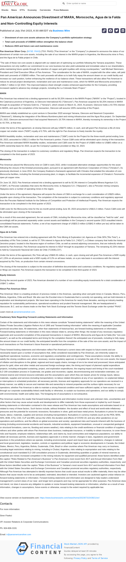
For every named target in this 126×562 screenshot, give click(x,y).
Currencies (45, 10)
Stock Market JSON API (75, 544)
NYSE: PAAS (33, 51)
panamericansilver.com (24, 312)
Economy (32, 10)
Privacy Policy (80, 558)
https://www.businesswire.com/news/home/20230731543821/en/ (70, 498)
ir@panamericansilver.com (18, 534)
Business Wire (61, 30)
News (14, 10)
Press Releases (61, 10)
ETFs (22, 10)
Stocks (4, 10)
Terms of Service (100, 558)
